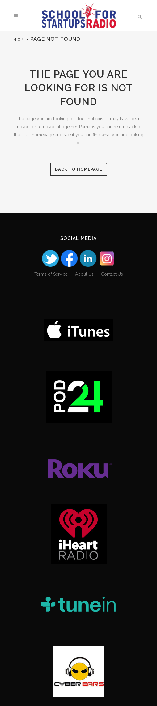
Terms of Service (51, 274)
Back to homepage (78, 169)
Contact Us (112, 274)
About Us (84, 274)
